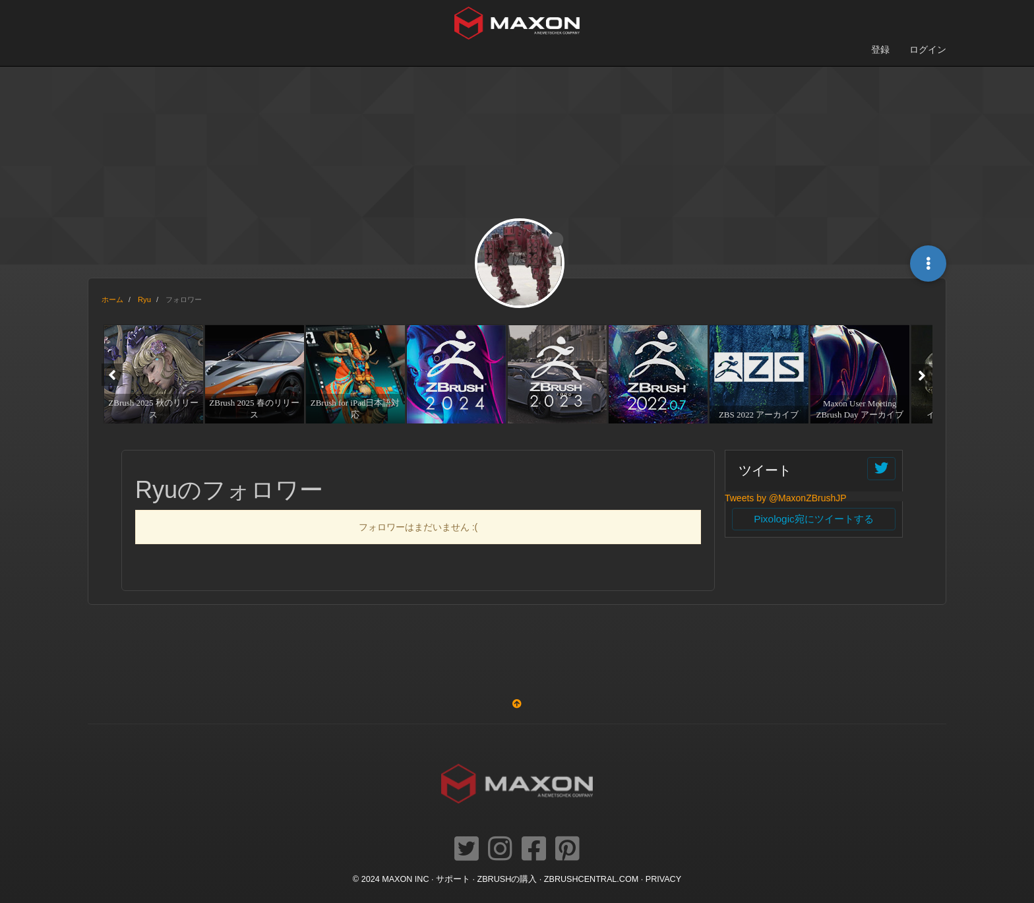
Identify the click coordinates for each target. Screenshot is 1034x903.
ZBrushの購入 (507, 879)
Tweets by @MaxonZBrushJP (786, 498)
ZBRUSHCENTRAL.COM (591, 879)
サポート (453, 879)
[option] (152, 374)
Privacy (663, 879)
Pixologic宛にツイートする (814, 518)
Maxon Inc (405, 879)
